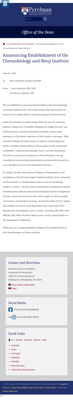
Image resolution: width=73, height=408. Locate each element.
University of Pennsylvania (23, 369)
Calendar (15, 345)
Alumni (37, 340)
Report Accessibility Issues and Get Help (27, 387)
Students (28, 340)
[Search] (34, 19)
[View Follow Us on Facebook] (11, 309)
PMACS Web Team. (10, 391)
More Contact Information (23, 284)
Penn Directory (18, 365)
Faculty (19, 340)
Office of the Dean (38, 32)
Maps (14, 288)
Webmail (15, 357)
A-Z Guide (15, 353)
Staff (44, 340)
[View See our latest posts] (15, 317)
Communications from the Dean (21, 44)
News (13, 349)
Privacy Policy (50, 387)
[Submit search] (45, 19)
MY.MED (15, 361)
